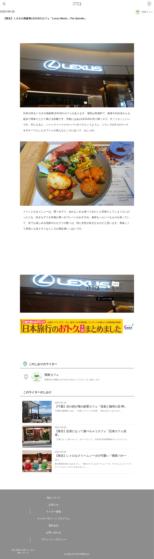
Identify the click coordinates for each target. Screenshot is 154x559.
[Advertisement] (77, 347)
